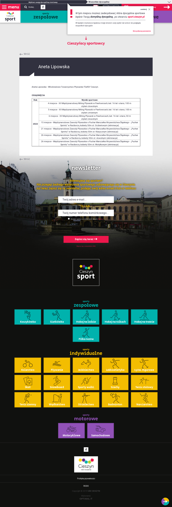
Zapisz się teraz (86, 239)
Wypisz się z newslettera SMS (86, 246)
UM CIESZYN (94, 491)
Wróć (27, 54)
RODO (86, 486)
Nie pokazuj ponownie (142, 31)
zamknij (145, 9)
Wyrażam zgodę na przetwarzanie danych (84, 219)
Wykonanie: (86, 497)
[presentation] (86, 227)
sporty (45, 16)
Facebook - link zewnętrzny (43, 7)
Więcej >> (101, 219)
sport (10, 19)
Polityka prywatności (86, 478)
